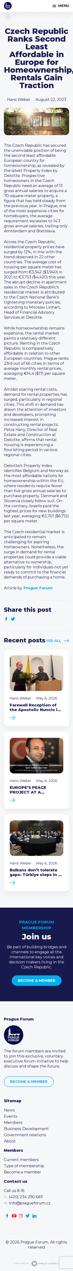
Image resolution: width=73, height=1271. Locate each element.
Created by (36, 1263)
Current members (21, 1159)
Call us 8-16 (14, 1190)
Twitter (13, 619)
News (9, 1110)
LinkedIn (34, 1216)
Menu (63, 6)
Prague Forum (8, 6)
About (10, 1141)
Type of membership (24, 1166)
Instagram (20, 1216)
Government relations (25, 1135)
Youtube (14, 1216)
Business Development (26, 1128)
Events (10, 1116)
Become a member (36, 980)
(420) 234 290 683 (26, 1197)
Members (13, 1122)
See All (53, 641)
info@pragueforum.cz (29, 1203)
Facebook (6, 619)
